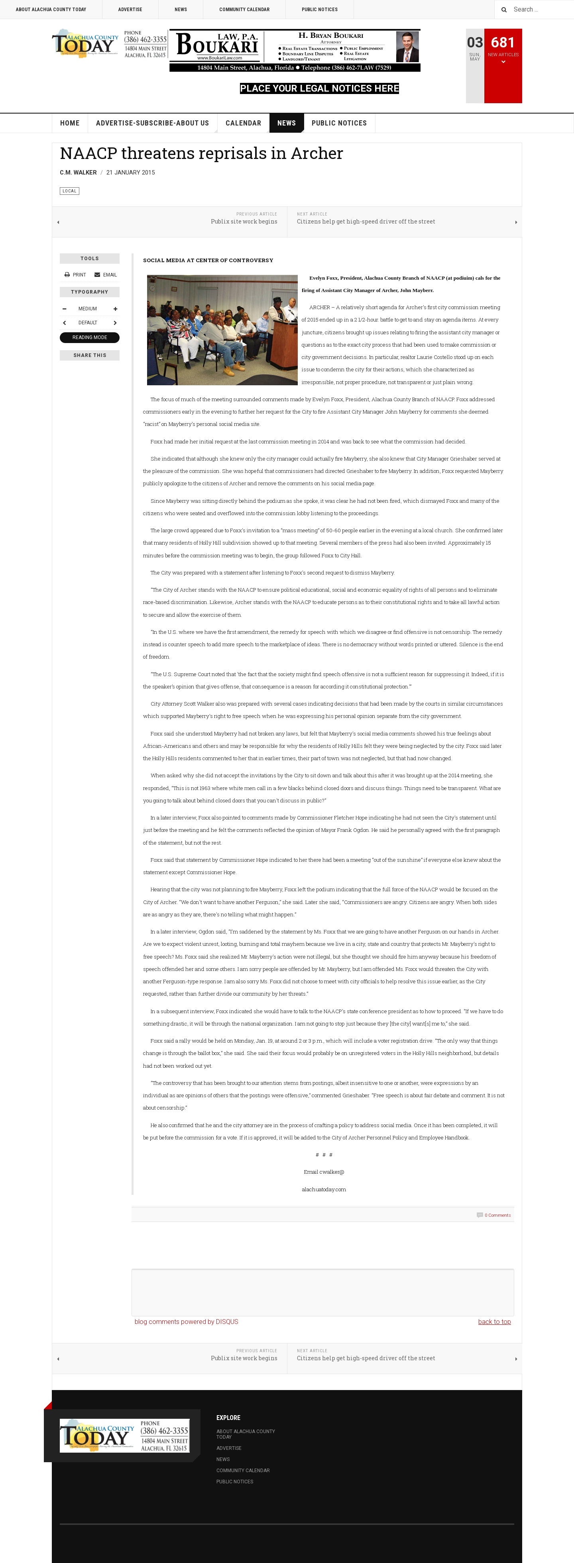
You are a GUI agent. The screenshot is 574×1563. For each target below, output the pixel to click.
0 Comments (498, 1215)
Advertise (130, 9)
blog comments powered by (186, 1322)
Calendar (248, 126)
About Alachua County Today (51, 9)
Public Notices (320, 9)
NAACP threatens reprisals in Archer (202, 152)
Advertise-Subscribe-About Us (157, 126)
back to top (494, 1322)
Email (105, 275)
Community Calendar (244, 9)
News (181, 9)
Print (76, 275)
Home (70, 123)
